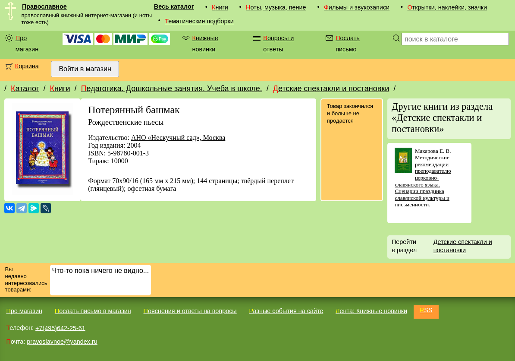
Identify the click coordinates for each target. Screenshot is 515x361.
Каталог (25, 88)
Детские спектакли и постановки (331, 88)
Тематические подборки (199, 21)
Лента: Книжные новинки (371, 310)
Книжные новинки (205, 44)
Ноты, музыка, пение (276, 7)
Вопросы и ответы (278, 44)
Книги (220, 7)
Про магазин (27, 44)
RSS (426, 310)
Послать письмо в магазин (93, 310)
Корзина (27, 66)
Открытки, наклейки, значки (447, 7)
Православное (44, 6)
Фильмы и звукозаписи (356, 7)
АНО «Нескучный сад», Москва (178, 137)
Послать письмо (348, 44)
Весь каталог (174, 6)
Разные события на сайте (286, 310)
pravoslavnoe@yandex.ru (62, 341)
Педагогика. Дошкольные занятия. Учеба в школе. (171, 88)
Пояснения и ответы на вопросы (190, 310)
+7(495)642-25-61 (60, 327)
